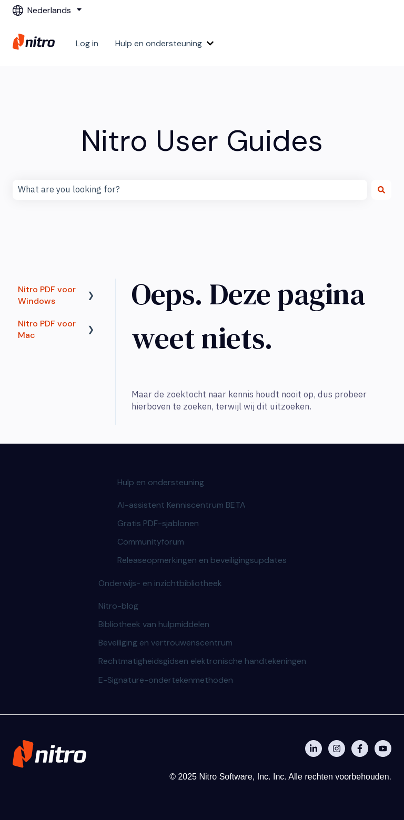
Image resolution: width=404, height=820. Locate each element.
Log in (87, 43)
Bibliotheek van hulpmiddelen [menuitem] (153, 624)
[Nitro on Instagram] (336, 748)
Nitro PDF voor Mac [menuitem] (47, 329)
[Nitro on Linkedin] (313, 748)
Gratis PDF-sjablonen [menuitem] (158, 523)
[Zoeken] (381, 190)
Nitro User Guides (202, 140)
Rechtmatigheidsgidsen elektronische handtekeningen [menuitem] (202, 661)
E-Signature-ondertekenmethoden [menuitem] (165, 679)
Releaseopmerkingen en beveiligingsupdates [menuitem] (202, 560)
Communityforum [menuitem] (150, 541)
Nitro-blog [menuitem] (118, 605)
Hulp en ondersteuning (158, 43)
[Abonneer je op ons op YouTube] (383, 748)
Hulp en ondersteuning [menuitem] (160, 482)
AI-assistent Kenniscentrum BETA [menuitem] (181, 504)
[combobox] (190, 190)
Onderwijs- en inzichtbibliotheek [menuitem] (160, 583)
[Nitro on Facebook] (359, 748)
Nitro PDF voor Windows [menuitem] (47, 295)
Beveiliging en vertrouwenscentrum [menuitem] (165, 642)
